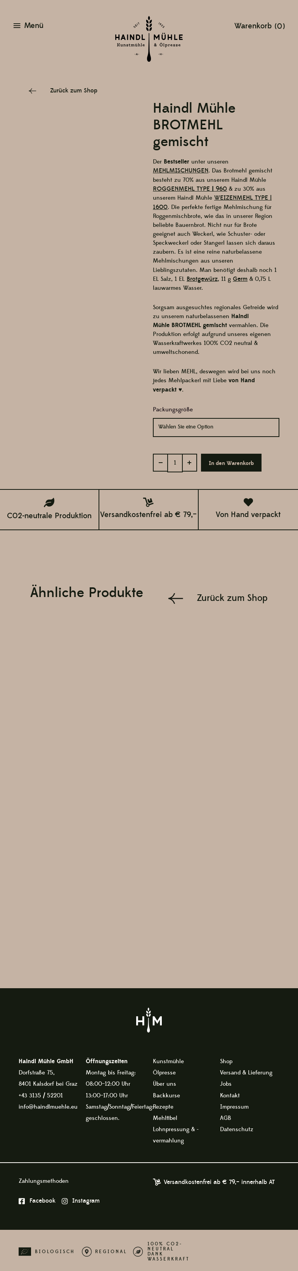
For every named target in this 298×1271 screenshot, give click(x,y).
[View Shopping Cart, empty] (259, 26)
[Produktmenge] (174, 460)
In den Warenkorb (229, 461)
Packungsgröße (173, 409)
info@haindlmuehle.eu (48, 1103)
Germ (238, 278)
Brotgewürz (201, 278)
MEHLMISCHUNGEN (178, 170)
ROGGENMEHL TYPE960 (188, 189)
